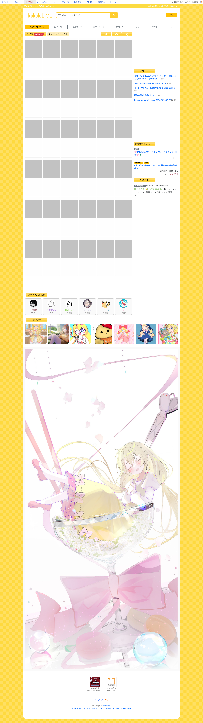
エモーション (99, 27)
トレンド (137, 27)
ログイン (172, 15)
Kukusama (107, 706)
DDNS (89, 2)
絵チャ (17, 2)
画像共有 (65, 2)
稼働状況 (195, 2)
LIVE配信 (29, 2)
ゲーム (169, 27)
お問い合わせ (185, 2)
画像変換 (101, 2)
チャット (53, 2)
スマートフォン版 (78, 708)
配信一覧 (58, 27)
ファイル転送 (42, 2)
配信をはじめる (37, 27)
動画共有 (77, 2)
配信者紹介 (78, 27)
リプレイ (119, 27)
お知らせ (113, 2)
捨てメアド (6, 2)
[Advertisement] (78, 284)
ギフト (155, 27)
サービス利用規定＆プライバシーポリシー (115, 708)
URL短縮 (175, 2)
